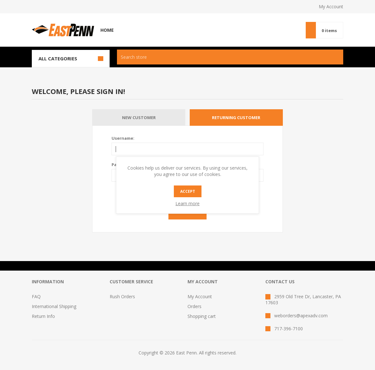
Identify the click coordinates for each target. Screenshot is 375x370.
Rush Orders (122, 296)
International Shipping (54, 306)
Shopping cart (202, 316)
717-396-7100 (288, 329)
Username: (123, 138)
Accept (187, 191)
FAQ (36, 296)
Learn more (187, 203)
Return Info (43, 316)
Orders (194, 306)
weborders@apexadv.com (301, 316)
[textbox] (221, 57)
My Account (331, 6)
